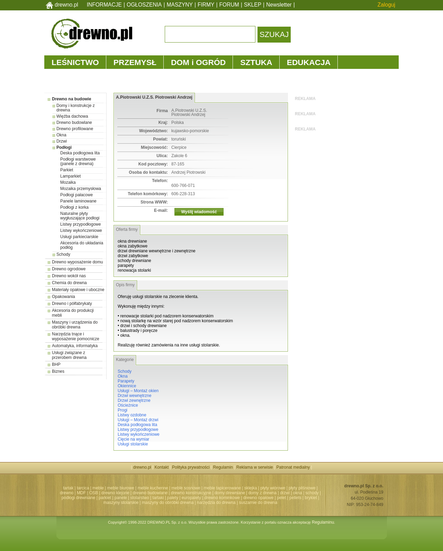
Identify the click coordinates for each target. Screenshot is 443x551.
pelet (281, 497)
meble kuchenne (152, 488)
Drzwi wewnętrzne (134, 395)
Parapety (126, 381)
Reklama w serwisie (254, 467)
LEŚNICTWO (75, 62)
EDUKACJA (309, 62)
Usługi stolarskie (133, 444)
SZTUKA (256, 62)
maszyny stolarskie (120, 502)
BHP (56, 364)
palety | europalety (184, 497)
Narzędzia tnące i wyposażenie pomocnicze (75, 336)
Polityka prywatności (191, 467)
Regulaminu (323, 522)
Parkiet (66, 170)
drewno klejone (115, 492)
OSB (93, 492)
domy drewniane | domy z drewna (246, 492)
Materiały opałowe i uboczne (78, 289)
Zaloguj (386, 5)
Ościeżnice (128, 405)
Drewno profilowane (74, 128)
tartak (68, 488)
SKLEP (252, 5)
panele (121, 497)
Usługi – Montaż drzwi (138, 419)
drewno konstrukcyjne (191, 492)
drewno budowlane (150, 492)
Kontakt (162, 467)
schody (312, 492)
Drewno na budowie (71, 99)
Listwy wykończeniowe (81, 230)
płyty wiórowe (272, 488)
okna (297, 492)
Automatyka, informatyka (75, 345)
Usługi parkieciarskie (79, 236)
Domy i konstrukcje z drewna (75, 107)
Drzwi (61, 141)
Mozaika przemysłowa (80, 188)
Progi (122, 410)
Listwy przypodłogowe (80, 224)
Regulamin (223, 467)
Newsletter (279, 5)
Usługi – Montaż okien (138, 390)
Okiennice (127, 385)
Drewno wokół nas (69, 275)
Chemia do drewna (69, 282)
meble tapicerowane (222, 488)
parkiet (105, 497)
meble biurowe (120, 488)
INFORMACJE (104, 5)
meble (98, 488)
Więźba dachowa (72, 116)
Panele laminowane (78, 201)
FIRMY (206, 5)
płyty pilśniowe (302, 488)
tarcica (83, 488)
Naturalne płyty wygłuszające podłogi (79, 215)
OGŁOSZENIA (144, 5)
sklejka (250, 488)
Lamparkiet (70, 176)
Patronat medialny (293, 467)
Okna (61, 135)
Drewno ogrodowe (68, 269)
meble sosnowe (185, 488)
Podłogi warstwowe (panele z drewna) (78, 161)
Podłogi (64, 147)
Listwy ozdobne (132, 415)
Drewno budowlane (74, 122)
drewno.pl (66, 5)
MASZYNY (180, 5)
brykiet (311, 497)
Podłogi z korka (74, 207)
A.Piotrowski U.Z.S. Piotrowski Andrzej (154, 97)
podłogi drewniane (78, 497)
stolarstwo (139, 497)
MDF (81, 492)
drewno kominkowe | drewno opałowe (239, 497)
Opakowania (63, 296)
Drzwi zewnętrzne (134, 400)
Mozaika (68, 182)
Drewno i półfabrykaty (72, 303)
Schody (63, 254)
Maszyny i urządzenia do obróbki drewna (75, 324)
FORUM (229, 5)
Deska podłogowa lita (80, 153)
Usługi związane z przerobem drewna (69, 355)
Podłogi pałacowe (76, 194)
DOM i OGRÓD (198, 62)
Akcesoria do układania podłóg (81, 245)
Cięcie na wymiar (133, 439)
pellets (295, 497)
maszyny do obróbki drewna (167, 502)
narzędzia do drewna (216, 502)
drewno (66, 492)
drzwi (285, 492)
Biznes (58, 371)
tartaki (158, 497)
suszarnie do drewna (258, 502)
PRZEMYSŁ (135, 62)
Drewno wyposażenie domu (77, 262)
